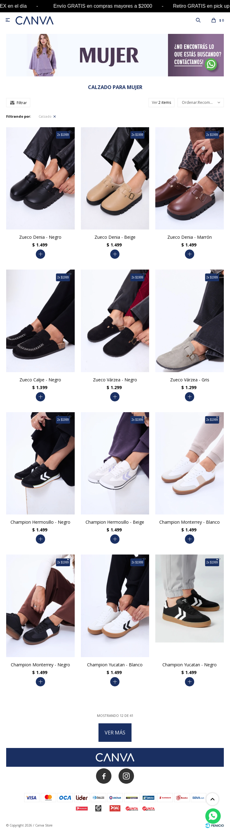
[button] (198, 20)
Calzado (45, 116)
